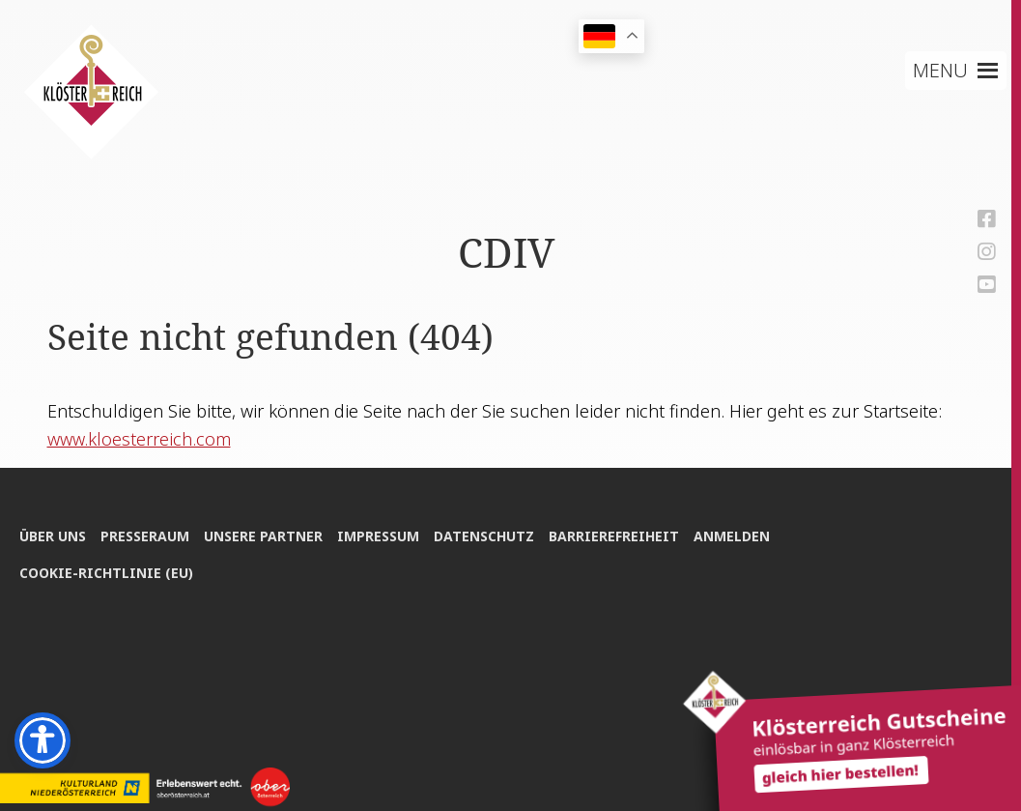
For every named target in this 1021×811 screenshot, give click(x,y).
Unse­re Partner (263, 536)
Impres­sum (378, 536)
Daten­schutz (484, 536)
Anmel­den (732, 536)
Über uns (52, 536)
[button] (940, 70)
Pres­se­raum (144, 536)
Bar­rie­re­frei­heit (614, 536)
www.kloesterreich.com (139, 438)
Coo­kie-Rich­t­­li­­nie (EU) (106, 573)
